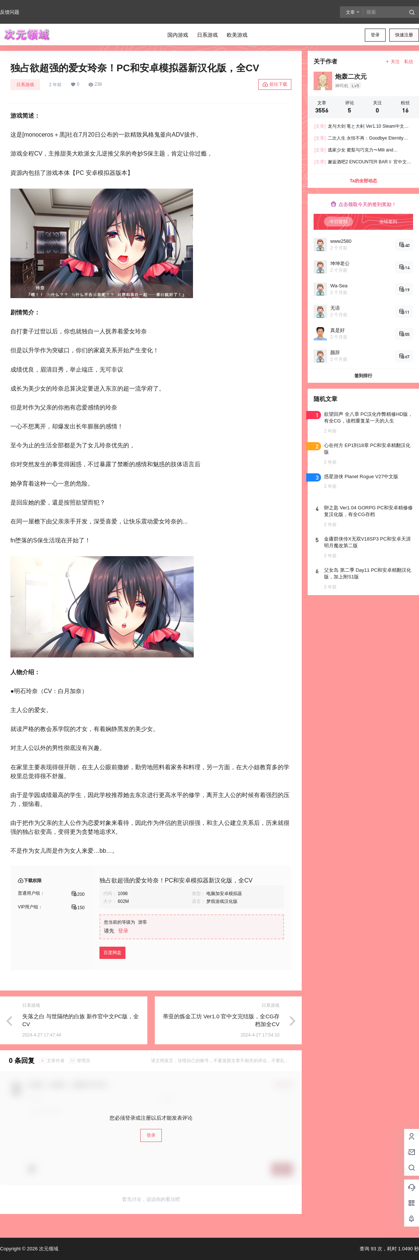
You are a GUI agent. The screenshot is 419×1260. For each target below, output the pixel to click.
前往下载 (274, 85)
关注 (392, 61)
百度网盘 (112, 952)
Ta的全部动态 (363, 180)
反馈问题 (9, 12)
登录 (375, 34)
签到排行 (363, 375)
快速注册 (404, 34)
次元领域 (47, 1248)
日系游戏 (25, 84)
